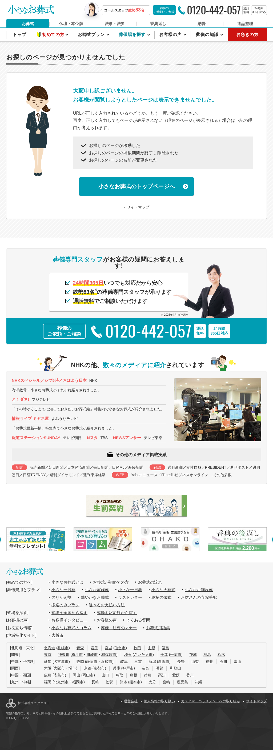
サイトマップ (138, 207)
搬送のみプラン (65, 605)
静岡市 (91, 661)
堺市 (72, 668)
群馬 (207, 654)
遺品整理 (245, 23)
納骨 (202, 23)
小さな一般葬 (63, 589)
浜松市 (106, 661)
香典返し (158, 23)
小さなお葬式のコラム (71, 627)
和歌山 (175, 668)
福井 (209, 661)
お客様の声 (171, 34)
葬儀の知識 (208, 34)
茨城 (193, 654)
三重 (138, 661)
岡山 (76, 675)
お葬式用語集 (158, 627)
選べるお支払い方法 (107, 605)
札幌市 (63, 648)
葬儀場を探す (133, 34)
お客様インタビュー (69, 620)
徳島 (147, 675)
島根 (133, 675)
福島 (165, 648)
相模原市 (108, 654)
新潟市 (163, 661)
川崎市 (92, 654)
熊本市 (134, 682)
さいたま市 (143, 654)
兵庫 (116, 668)
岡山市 (88, 675)
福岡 (47, 682)
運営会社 (131, 701)
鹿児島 (182, 682)
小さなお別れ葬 (199, 589)
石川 (223, 661)
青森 (80, 648)
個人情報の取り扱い (159, 701)
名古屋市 (61, 661)
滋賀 (159, 668)
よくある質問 (138, 620)
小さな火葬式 (163, 589)
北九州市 (61, 682)
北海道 (49, 648)
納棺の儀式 (161, 597)
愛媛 (176, 675)
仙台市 (120, 648)
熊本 (123, 682)
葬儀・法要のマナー (119, 627)
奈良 (145, 668)
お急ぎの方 (247, 34)
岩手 (94, 648)
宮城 (108, 648)
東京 (47, 654)
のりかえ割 (61, 597)
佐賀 (109, 682)
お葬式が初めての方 (111, 582)
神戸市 (128, 668)
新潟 (152, 661)
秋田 (137, 648)
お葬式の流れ (150, 582)
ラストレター (130, 597)
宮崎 (166, 682)
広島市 (59, 675)
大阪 (47, 668)
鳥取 (119, 675)
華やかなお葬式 (95, 597)
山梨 (195, 661)
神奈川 (63, 654)
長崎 (95, 682)
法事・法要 (115, 23)
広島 (47, 675)
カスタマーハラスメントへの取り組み (210, 701)
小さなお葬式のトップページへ (136, 186)
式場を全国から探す (69, 612)
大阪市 (57, 635)
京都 (87, 668)
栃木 (221, 654)
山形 (151, 648)
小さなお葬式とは (67, 582)
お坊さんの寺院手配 (199, 597)
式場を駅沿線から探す (117, 612)
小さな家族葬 (97, 589)
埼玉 (128, 654)
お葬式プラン (92, 34)
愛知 (47, 661)
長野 (181, 661)
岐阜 (124, 661)
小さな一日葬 (130, 589)
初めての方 (54, 34)
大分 (152, 682)
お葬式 (28, 23)
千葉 (164, 654)
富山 (237, 661)
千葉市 (175, 654)
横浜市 (77, 654)
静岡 (80, 661)
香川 (190, 675)
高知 (162, 675)
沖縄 (198, 682)
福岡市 (77, 682)
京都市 (99, 668)
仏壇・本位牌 (71, 23)
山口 (105, 675)
